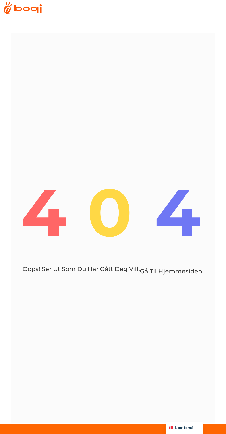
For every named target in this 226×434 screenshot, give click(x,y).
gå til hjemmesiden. (171, 271)
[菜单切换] (135, 4)
